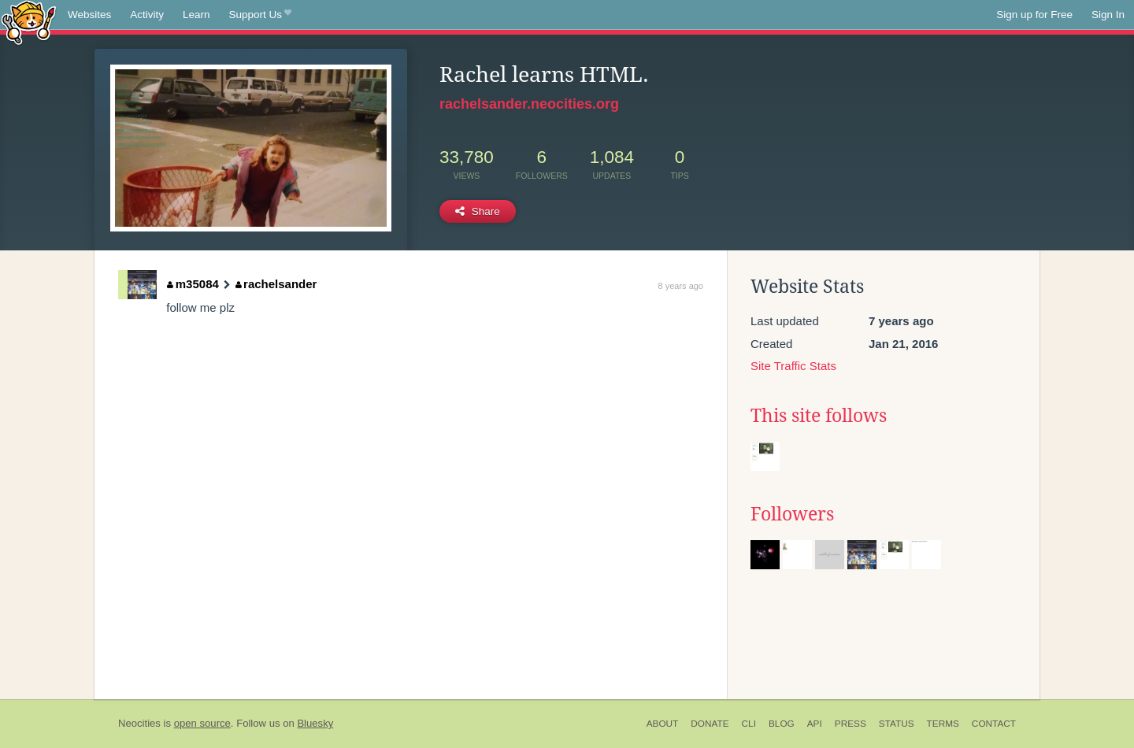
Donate (709, 723)
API (814, 723)
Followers (792, 514)
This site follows (818, 415)
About (663, 723)
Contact (994, 723)
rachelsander (276, 284)
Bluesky (315, 723)
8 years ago (680, 286)
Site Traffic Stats (793, 365)
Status (896, 723)
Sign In (1108, 14)
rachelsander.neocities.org (529, 104)
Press (850, 723)
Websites (89, 14)
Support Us (260, 15)
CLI (749, 723)
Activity (147, 14)
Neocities (139, 723)
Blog (782, 723)
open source (202, 723)
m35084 (193, 284)
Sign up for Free (1034, 14)
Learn (196, 14)
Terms (943, 723)
